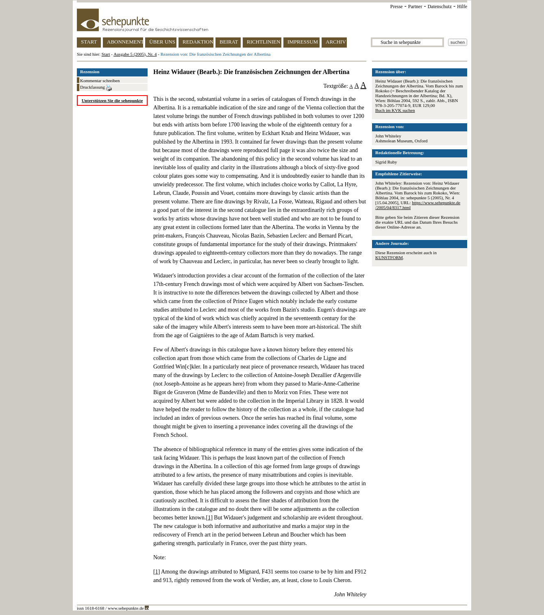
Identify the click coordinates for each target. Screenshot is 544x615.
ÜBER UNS (162, 42)
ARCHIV (336, 42)
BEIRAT (229, 42)
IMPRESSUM (302, 42)
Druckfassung (96, 88)
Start (106, 54)
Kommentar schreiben (100, 80)
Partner (415, 6)
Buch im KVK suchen (395, 110)
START (89, 42)
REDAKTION (198, 42)
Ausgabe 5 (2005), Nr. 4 (135, 54)
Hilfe (462, 6)
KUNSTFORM (389, 257)
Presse (396, 6)
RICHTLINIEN (263, 42)
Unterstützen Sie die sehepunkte (112, 100)
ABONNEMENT (125, 42)
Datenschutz (440, 6)
